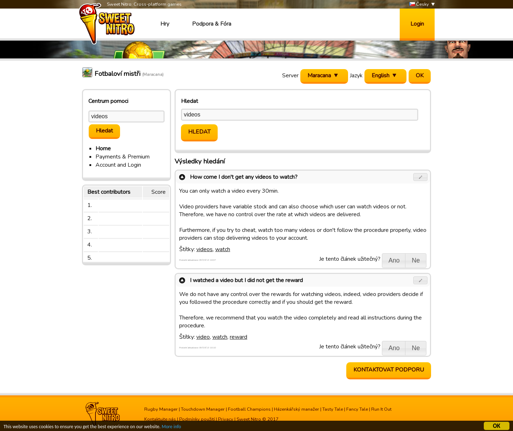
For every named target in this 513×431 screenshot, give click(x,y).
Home (103, 148)
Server (290, 75)
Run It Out (381, 409)
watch (222, 249)
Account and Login (118, 165)
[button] (420, 177)
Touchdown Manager (203, 409)
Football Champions (249, 409)
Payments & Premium (122, 157)
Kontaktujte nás (160, 419)
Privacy (225, 419)
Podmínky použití (197, 419)
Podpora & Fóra (211, 24)
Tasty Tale (332, 409)
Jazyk (356, 75)
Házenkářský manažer (296, 409)
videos (204, 249)
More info (171, 428)
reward (238, 337)
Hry (164, 24)
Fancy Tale (357, 409)
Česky (419, 4)
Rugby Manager (161, 409)
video (203, 337)
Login (417, 24)
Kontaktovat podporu (388, 370)
